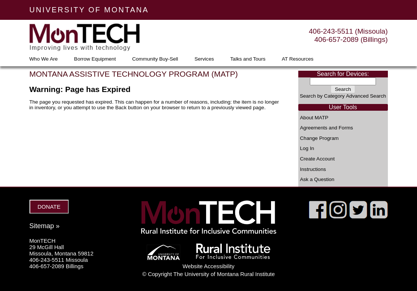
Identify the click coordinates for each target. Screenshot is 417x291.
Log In (307, 148)
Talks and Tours (247, 59)
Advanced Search (366, 96)
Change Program (319, 138)
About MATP (314, 117)
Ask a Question (317, 179)
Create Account (317, 159)
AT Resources (298, 59)
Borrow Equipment (95, 59)
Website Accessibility (208, 266)
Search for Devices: (343, 74)
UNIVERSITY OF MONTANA (89, 10)
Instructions (313, 169)
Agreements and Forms (326, 128)
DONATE (49, 206)
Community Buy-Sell (155, 59)
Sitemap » (44, 226)
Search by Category (322, 96)
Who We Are (43, 59)
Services (204, 59)
